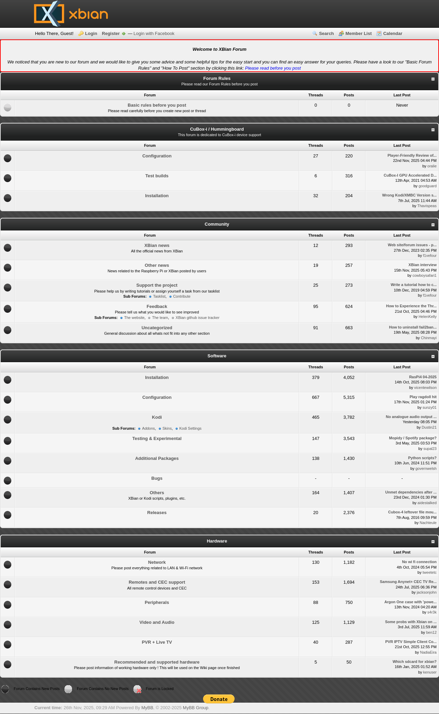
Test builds (157, 175)
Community (217, 224)
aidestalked (427, 503)
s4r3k (432, 612)
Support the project (157, 285)
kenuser (430, 672)
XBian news (156, 245)
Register (111, 33)
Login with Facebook (153, 33)
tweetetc (430, 572)
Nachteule (428, 523)
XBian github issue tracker (198, 318)
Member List (358, 33)
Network (157, 562)
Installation (157, 195)
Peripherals (157, 602)
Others (157, 492)
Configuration (156, 155)
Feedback (157, 306)
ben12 (431, 632)
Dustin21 (429, 427)
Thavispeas (427, 206)
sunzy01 (430, 407)
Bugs (157, 478)
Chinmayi (429, 338)
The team (160, 318)
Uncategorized (157, 327)
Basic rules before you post (157, 105)
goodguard (427, 186)
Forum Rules (216, 78)
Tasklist (159, 296)
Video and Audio (157, 622)
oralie (432, 166)
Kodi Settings (190, 428)
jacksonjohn (427, 592)
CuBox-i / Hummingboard (217, 129)
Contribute (182, 296)
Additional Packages (157, 458)
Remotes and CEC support (157, 582)
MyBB (147, 707)
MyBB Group (195, 707)
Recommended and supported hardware (157, 662)
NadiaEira (428, 652)
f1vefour (430, 255)
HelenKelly (427, 316)
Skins (167, 428)
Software (216, 355)
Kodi (157, 417)
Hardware (217, 541)
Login (91, 33)
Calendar (392, 33)
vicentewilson (425, 387)
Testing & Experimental (157, 438)
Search (326, 33)
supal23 (430, 449)
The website (134, 318)
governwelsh (426, 468)
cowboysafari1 (425, 275)
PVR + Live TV (157, 642)
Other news (157, 265)
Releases (156, 512)
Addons (148, 428)
